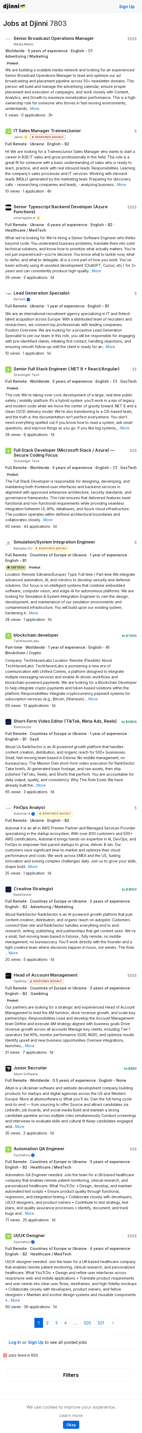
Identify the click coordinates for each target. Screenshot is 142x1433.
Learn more (71, 1415)
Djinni (14, 6)
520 (87, 1322)
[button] (34, 108)
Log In (15, 1342)
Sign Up (127, 6)
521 (101, 1322)
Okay (71, 1425)
